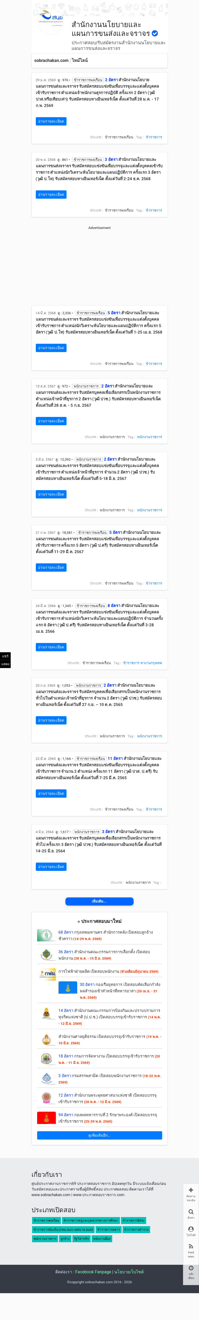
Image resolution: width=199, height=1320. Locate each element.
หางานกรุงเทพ (151, 663)
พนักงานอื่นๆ (102, 1239)
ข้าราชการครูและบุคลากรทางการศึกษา (91, 1220)
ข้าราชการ (154, 137)
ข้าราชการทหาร (108, 1230)
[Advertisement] (100, 267)
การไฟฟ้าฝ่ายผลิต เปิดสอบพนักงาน (108, 971)
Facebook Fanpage (93, 1271)
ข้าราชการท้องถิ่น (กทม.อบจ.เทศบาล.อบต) (63, 1230)
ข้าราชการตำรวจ (136, 1230)
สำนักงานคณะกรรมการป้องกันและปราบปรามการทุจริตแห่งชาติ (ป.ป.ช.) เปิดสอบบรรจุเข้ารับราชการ (109, 1017)
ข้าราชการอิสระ (134, 1220)
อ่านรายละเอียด (51, 121)
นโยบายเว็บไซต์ (129, 1271)
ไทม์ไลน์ (80, 60)
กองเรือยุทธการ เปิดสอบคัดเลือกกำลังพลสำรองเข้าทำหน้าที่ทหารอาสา (120, 991)
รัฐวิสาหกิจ (81, 1239)
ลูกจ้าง (65, 1239)
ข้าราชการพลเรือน (46, 1220)
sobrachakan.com (51, 60)
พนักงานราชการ (149, 437)
